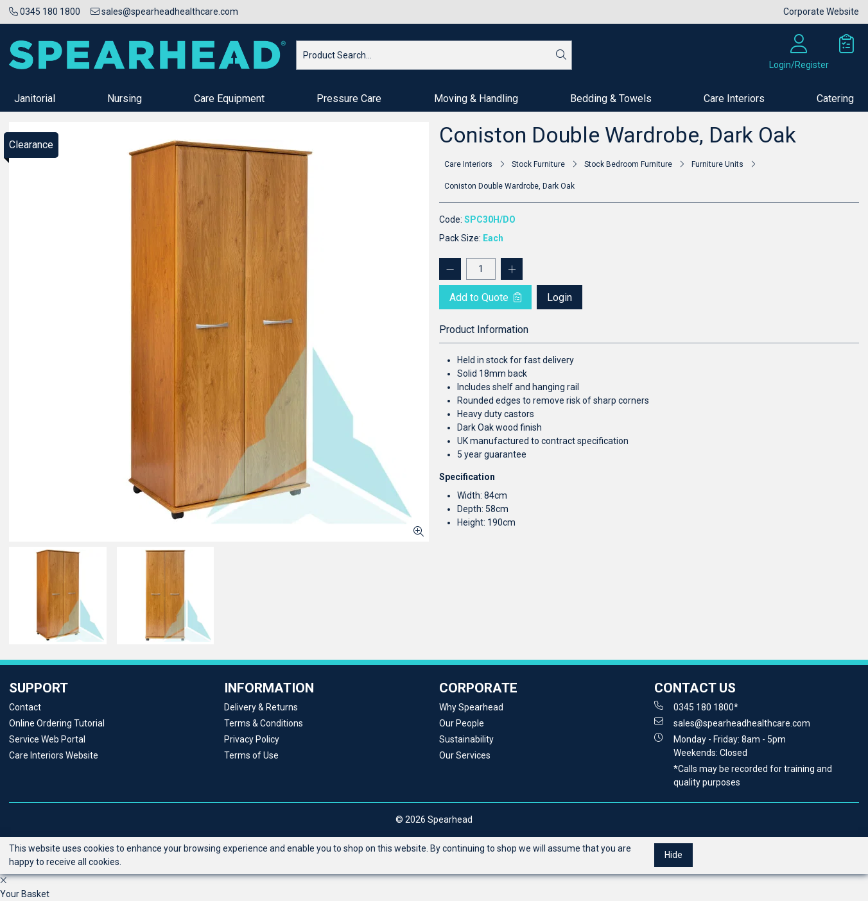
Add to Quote (485, 297)
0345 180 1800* (696, 706)
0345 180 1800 (44, 11)
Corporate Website (821, 11)
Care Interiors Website (53, 755)
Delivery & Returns (261, 707)
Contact (25, 707)
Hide (673, 855)
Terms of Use (251, 755)
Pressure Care (349, 98)
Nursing (124, 98)
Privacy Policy (251, 739)
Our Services (464, 755)
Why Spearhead (471, 707)
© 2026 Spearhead (434, 819)
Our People (461, 723)
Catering (835, 98)
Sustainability (466, 739)
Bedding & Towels (611, 98)
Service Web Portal (47, 739)
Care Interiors (734, 98)
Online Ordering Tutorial (57, 723)
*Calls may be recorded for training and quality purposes (752, 775)
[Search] (561, 55)
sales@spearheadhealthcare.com (164, 11)
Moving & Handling (476, 98)
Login (559, 297)
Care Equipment (229, 98)
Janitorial (34, 98)
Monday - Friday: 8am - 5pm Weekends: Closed (720, 745)
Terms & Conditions (263, 723)
